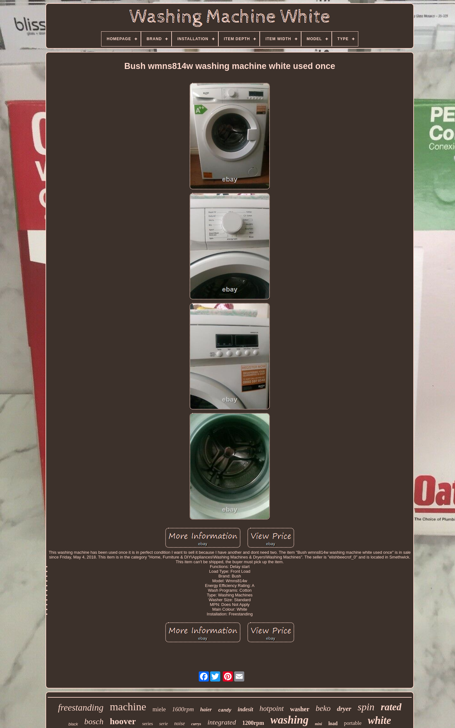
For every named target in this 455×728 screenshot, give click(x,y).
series (147, 723)
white (379, 720)
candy (224, 710)
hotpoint (271, 709)
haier (206, 709)
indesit (245, 709)
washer (299, 709)
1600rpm (183, 709)
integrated (221, 722)
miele (159, 709)
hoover (123, 721)
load (332, 723)
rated (391, 707)
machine (128, 707)
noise (179, 723)
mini (318, 724)
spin (366, 707)
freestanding (80, 707)
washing (289, 720)
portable (353, 723)
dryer (344, 709)
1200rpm (253, 723)
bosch (94, 721)
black (73, 724)
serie (163, 723)
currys (196, 724)
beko (323, 708)
